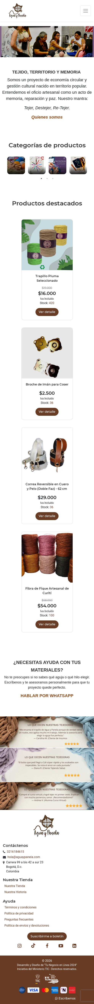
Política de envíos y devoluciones (26, 925)
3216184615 (15, 851)
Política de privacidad (18, 913)
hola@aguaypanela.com (23, 857)
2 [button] (47, 178)
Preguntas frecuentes (18, 919)
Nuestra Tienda (14, 886)
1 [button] (41, 178)
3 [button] (53, 178)
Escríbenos (65, 998)
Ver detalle (47, 312)
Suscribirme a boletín (47, 936)
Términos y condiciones (20, 907)
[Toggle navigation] (85, 10)
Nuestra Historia (15, 892)
